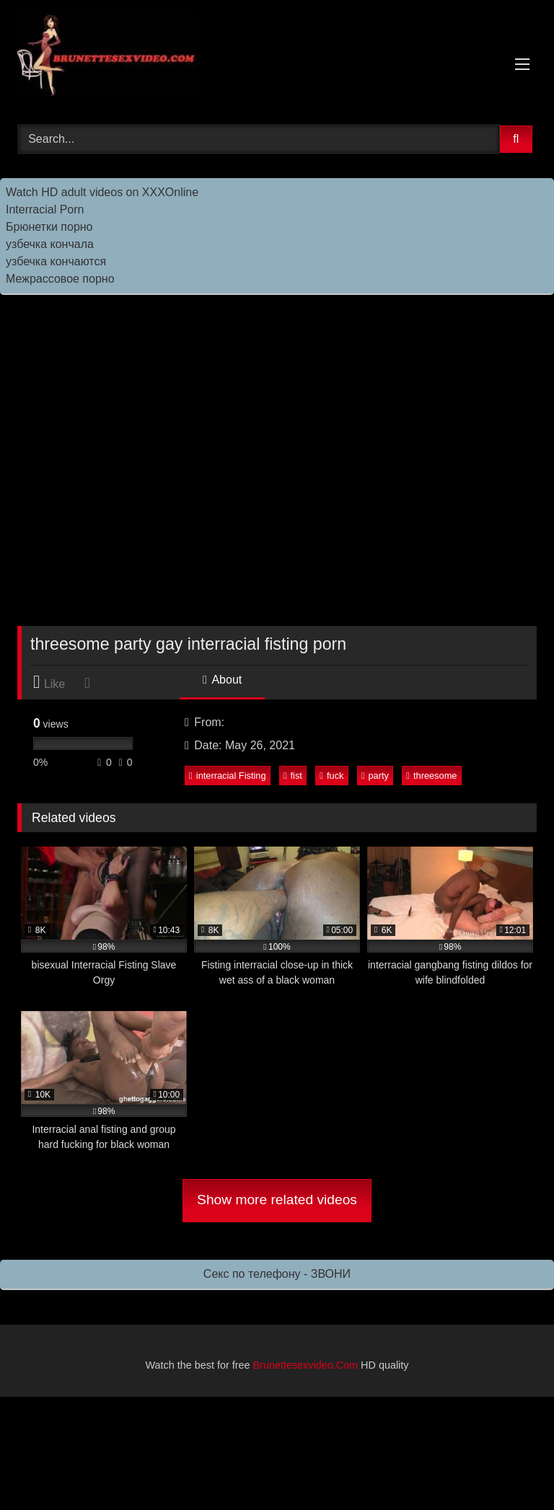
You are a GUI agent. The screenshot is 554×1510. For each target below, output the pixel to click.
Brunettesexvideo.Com (305, 1365)
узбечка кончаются (56, 261)
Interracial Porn (45, 209)
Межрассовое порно (60, 279)
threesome (431, 775)
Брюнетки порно (49, 227)
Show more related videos (277, 1199)
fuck (331, 775)
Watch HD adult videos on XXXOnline (102, 192)
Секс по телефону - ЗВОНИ (277, 1274)
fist (292, 775)
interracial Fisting (227, 775)
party (375, 775)
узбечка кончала (50, 244)
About (222, 680)
